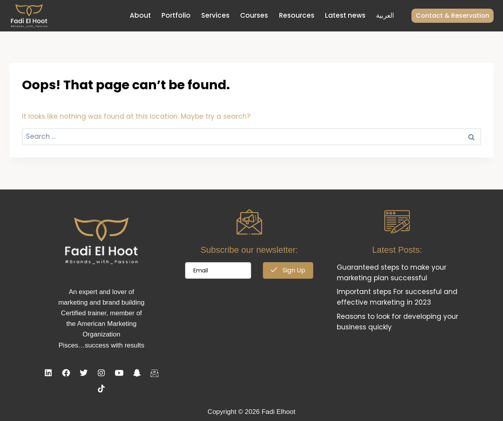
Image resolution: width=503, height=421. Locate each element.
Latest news (345, 15)
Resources (296, 15)
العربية (385, 15)
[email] (218, 270)
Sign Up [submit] (288, 270)
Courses (254, 15)
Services (215, 15)
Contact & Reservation (452, 15)
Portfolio (176, 15)
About (140, 15)
